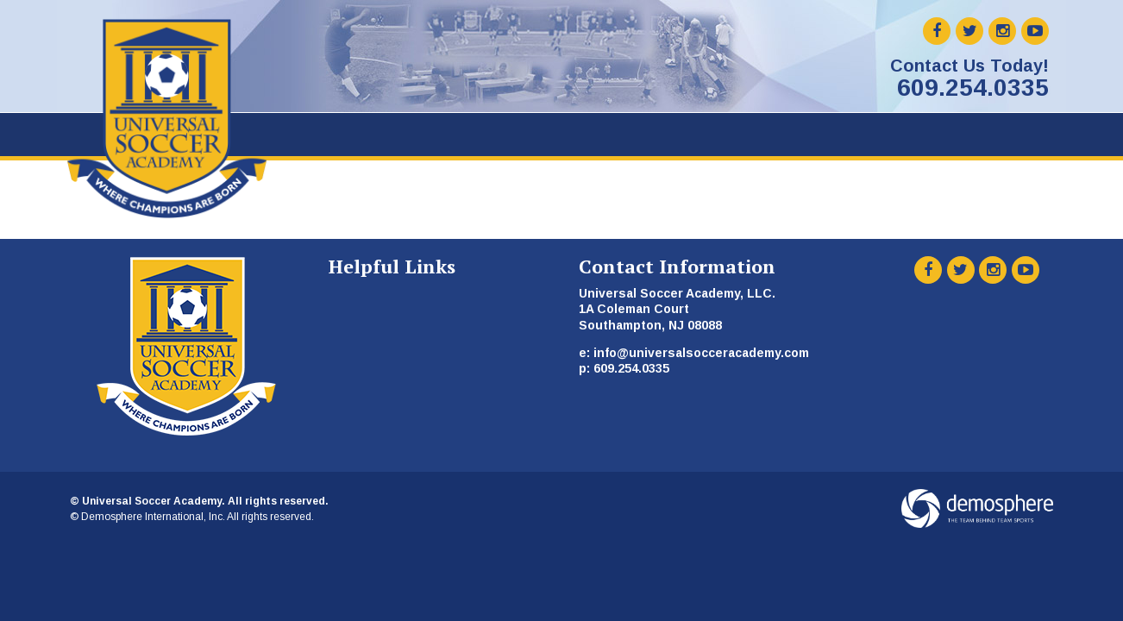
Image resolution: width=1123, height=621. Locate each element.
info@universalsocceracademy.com (701, 353)
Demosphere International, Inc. (153, 517)
